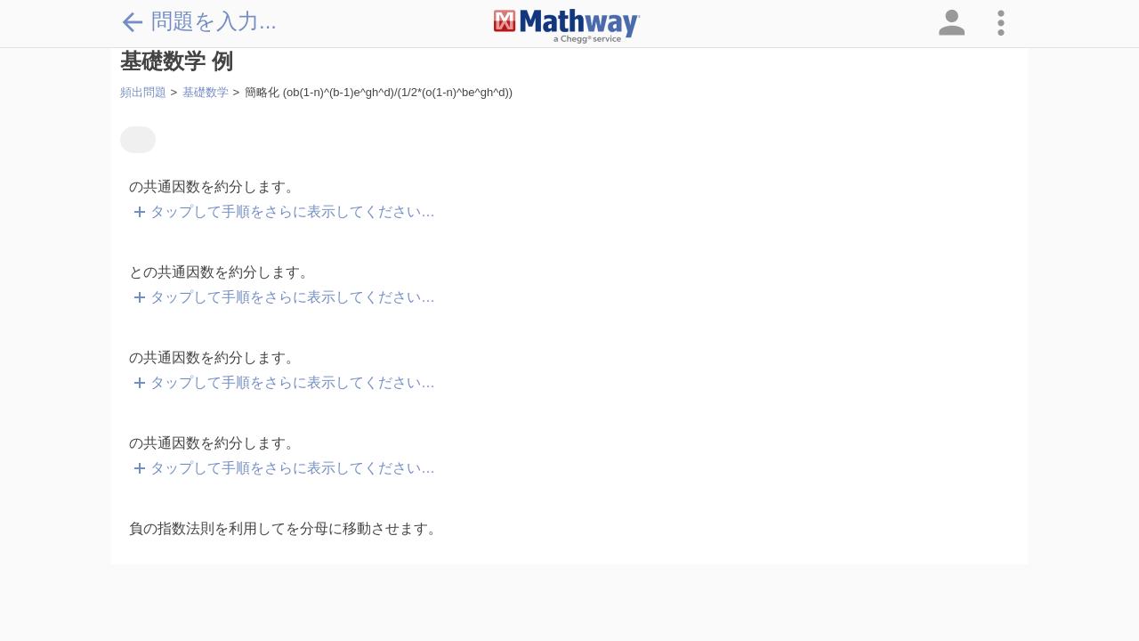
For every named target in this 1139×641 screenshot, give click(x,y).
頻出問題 (143, 92)
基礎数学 (205, 92)
